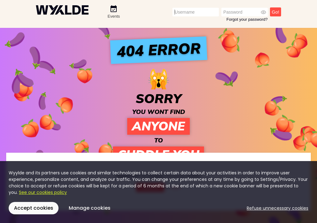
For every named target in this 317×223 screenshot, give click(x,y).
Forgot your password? (247, 19)
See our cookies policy (43, 192)
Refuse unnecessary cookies (277, 208)
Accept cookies (33, 208)
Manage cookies (90, 208)
